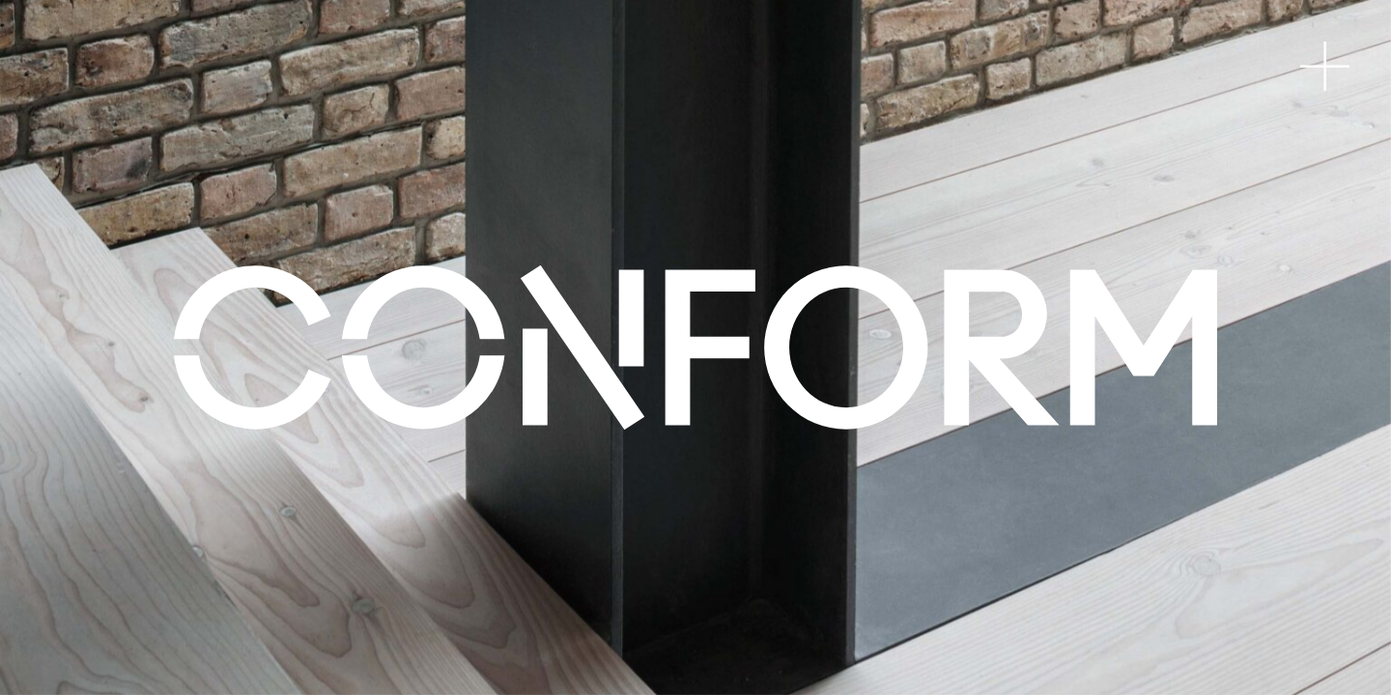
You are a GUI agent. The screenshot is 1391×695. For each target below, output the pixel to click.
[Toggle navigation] (1325, 66)
